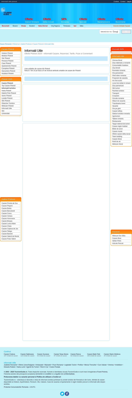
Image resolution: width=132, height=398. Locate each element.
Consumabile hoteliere (120, 65)
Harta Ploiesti (6, 91)
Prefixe (80, 365)
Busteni (32, 26)
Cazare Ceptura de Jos (10, 229)
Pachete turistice (118, 91)
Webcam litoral (117, 144)
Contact (122, 1)
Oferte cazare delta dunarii (121, 134)
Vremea (111, 365)
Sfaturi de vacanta (118, 101)
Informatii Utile (7, 108)
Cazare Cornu (7, 213)
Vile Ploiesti (6, 58)
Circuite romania (118, 98)
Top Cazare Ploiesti (8, 86)
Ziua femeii (116, 68)
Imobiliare (118, 365)
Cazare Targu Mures (61, 354)
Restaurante (116, 121)
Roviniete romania (118, 70)
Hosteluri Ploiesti (7, 73)
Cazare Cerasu (7, 216)
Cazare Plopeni (7, 206)
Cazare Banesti (7, 234)
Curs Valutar (102, 365)
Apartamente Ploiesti (9, 66)
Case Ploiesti (6, 63)
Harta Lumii (21, 367)
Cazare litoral (117, 139)
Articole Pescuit (117, 243)
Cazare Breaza (7, 221)
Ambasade (39, 365)
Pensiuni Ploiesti (7, 61)
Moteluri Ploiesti (7, 56)
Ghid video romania (119, 75)
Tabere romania (117, 119)
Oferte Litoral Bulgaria (26, 365)
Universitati (5, 113)
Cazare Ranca (76, 354)
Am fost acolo (117, 81)
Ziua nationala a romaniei (121, 63)
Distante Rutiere (9, 367)
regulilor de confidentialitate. (65, 374)
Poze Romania (58, 365)
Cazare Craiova (9, 354)
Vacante (115, 106)
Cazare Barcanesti (8, 211)
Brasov (15, 26)
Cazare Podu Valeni (9, 239)
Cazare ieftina (117, 111)
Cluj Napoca (55, 26)
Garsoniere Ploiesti (8, 71)
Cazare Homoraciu (8, 218)
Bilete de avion (117, 129)
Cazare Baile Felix (93, 354)
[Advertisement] (49, 36)
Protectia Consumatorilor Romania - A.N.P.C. (20, 387)
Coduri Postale (55, 367)
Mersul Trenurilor (90, 365)
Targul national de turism (121, 124)
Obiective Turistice (8, 103)
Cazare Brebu (6, 208)
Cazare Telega (7, 231)
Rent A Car (44, 367)
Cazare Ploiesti (7, 83)
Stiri (3, 111)
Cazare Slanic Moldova (112, 354)
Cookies (116, 1)
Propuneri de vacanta (119, 78)
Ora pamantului (117, 73)
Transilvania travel (118, 103)
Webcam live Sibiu (118, 236)
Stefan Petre (116, 241)
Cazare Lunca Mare (9, 224)
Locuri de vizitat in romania (121, 83)
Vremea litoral (117, 60)
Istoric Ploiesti (6, 96)
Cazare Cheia (6, 226)
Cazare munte (117, 131)
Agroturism (116, 116)
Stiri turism (116, 88)
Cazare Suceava (43, 354)
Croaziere (115, 96)
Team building (117, 136)
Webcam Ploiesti (7, 106)
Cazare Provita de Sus (10, 203)
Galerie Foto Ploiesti (9, 93)
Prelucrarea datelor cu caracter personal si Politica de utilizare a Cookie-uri (32, 377)
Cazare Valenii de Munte (10, 236)
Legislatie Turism (71, 365)
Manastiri (48, 365)
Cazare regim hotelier (120, 126)
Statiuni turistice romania (121, 114)
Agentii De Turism (32, 367)
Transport (115, 93)
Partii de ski (116, 141)
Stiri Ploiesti (6, 101)
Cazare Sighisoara (27, 354)
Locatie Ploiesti (7, 98)
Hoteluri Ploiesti (7, 53)
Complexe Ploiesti (8, 68)
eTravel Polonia (101, 372)
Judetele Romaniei (10, 365)
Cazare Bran (116, 238)
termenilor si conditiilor (44, 374)
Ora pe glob (116, 108)
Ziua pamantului (118, 86)
